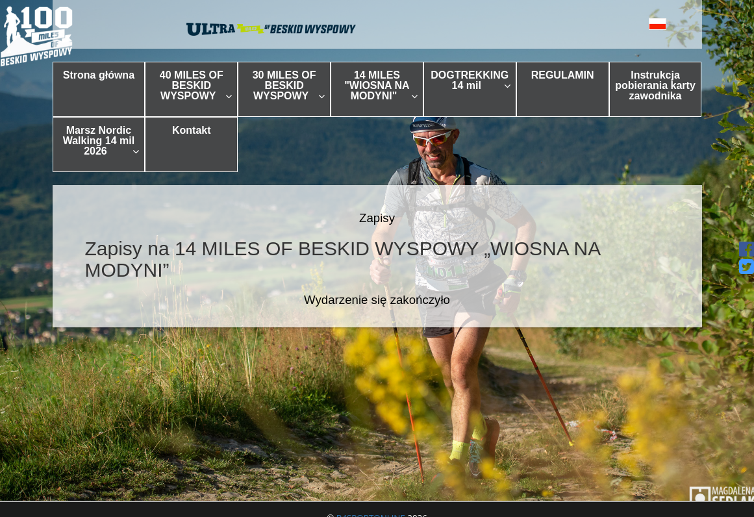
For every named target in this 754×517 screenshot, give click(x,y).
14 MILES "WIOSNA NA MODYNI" (381, 85)
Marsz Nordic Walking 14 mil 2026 (101, 141)
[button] (640, 23)
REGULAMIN (562, 75)
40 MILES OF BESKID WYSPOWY (196, 85)
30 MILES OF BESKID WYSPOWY (289, 85)
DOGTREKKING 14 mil (470, 80)
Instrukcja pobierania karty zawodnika (655, 85)
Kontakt (191, 130)
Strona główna (98, 75)
